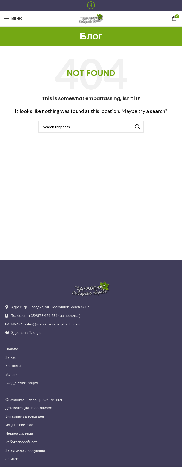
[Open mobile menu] (13, 18)
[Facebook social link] (91, 5)
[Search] (91, 127)
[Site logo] (91, 18)
